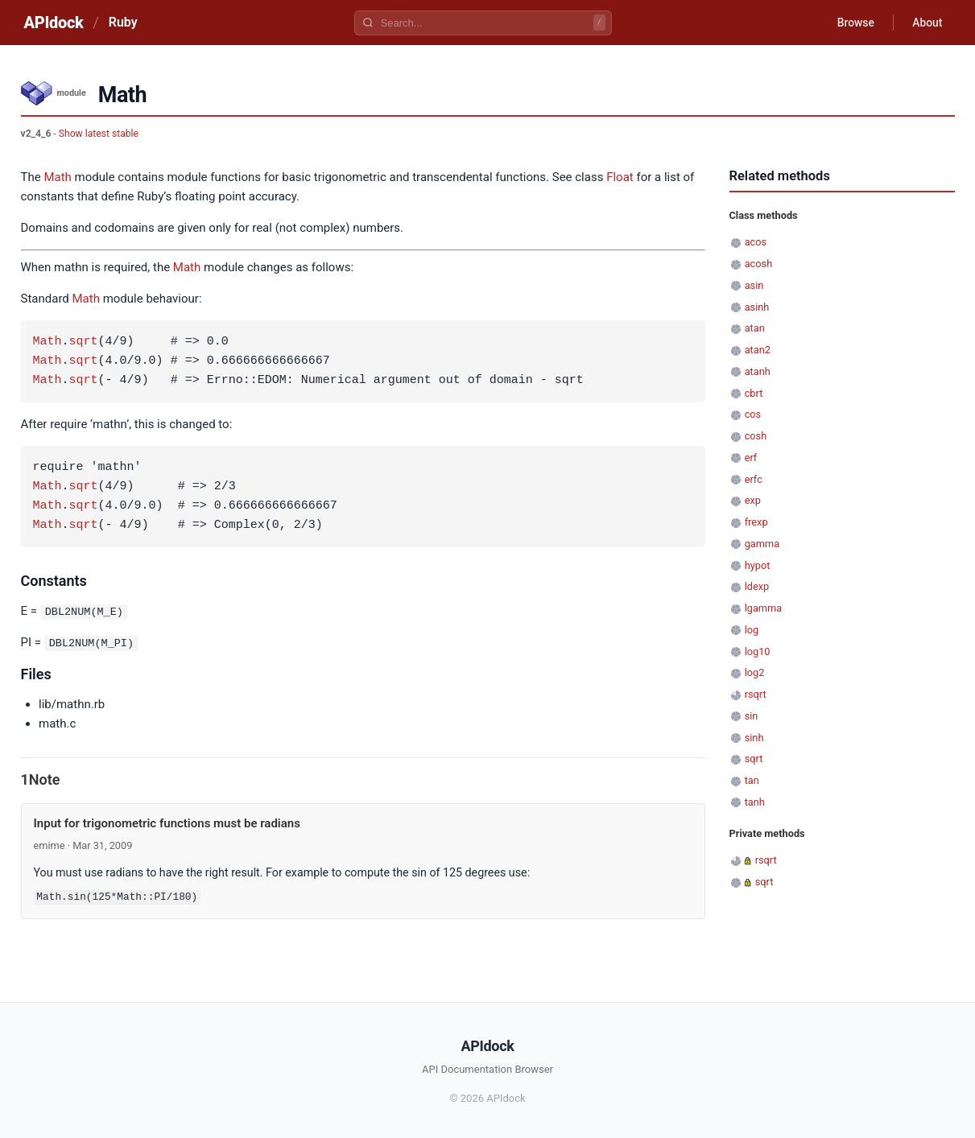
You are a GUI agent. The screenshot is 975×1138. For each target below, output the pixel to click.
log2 (755, 672)
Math (57, 177)
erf (751, 457)
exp (753, 500)
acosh (758, 264)
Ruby (123, 22)
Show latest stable (98, 133)
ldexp (757, 586)
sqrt (83, 342)
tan (752, 780)
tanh (755, 802)
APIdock (54, 22)
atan (755, 328)
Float (620, 177)
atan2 (757, 350)
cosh (756, 436)
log (752, 630)
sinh (754, 738)
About (926, 22)
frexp (756, 522)
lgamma (764, 608)
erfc (753, 479)
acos (755, 242)
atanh (757, 371)
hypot (757, 565)
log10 (757, 651)
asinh (757, 307)
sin (751, 716)
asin (754, 285)
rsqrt (755, 694)
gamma (762, 544)
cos (753, 414)
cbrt (754, 393)
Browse (853, 22)
